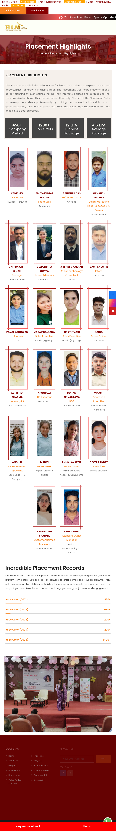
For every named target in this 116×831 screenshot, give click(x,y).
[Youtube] (112, 311)
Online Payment (13, 10)
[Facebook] (112, 295)
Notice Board (27, 1)
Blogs (90, 1)
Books (5, 5)
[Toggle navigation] (109, 30)
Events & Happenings (50, 1)
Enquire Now (37, 10)
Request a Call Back (28, 826)
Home (43, 53)
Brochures (18, 5)
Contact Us (34, 5)
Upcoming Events (74, 1)
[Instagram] (112, 303)
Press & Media (9, 1)
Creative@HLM (103, 1)
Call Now (85, 826)
